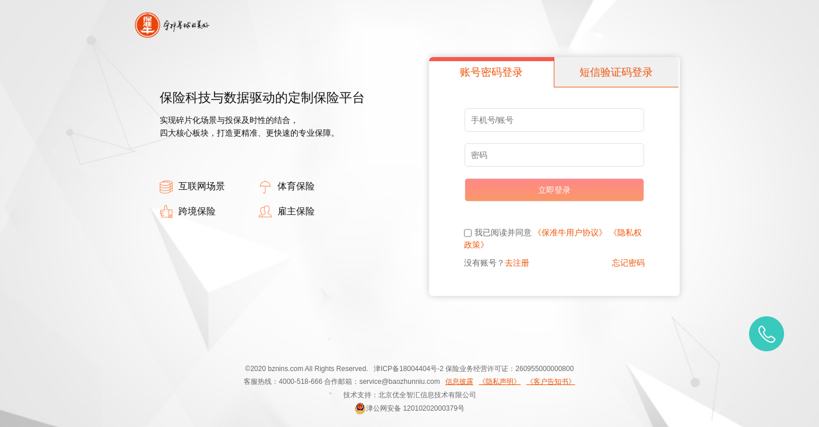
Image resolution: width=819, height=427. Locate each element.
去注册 (517, 262)
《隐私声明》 (500, 381)
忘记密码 (628, 262)
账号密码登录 (491, 72)
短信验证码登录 (616, 72)
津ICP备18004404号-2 (409, 369)
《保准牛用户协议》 (570, 232)
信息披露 (459, 381)
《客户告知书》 (550, 381)
